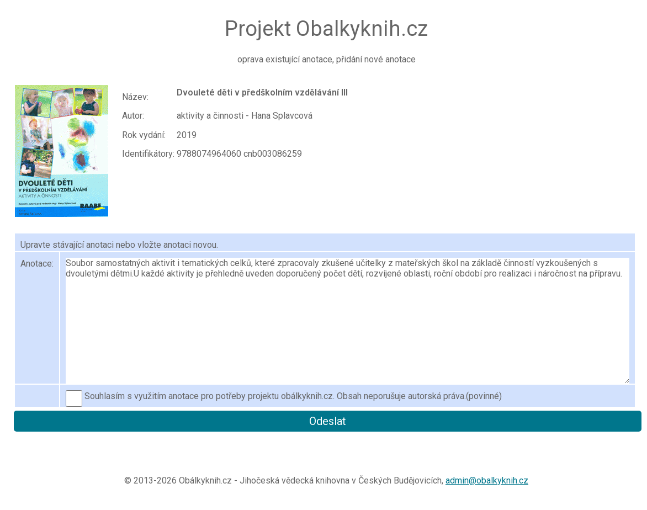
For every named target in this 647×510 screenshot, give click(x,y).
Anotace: (37, 263)
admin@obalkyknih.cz (487, 480)
